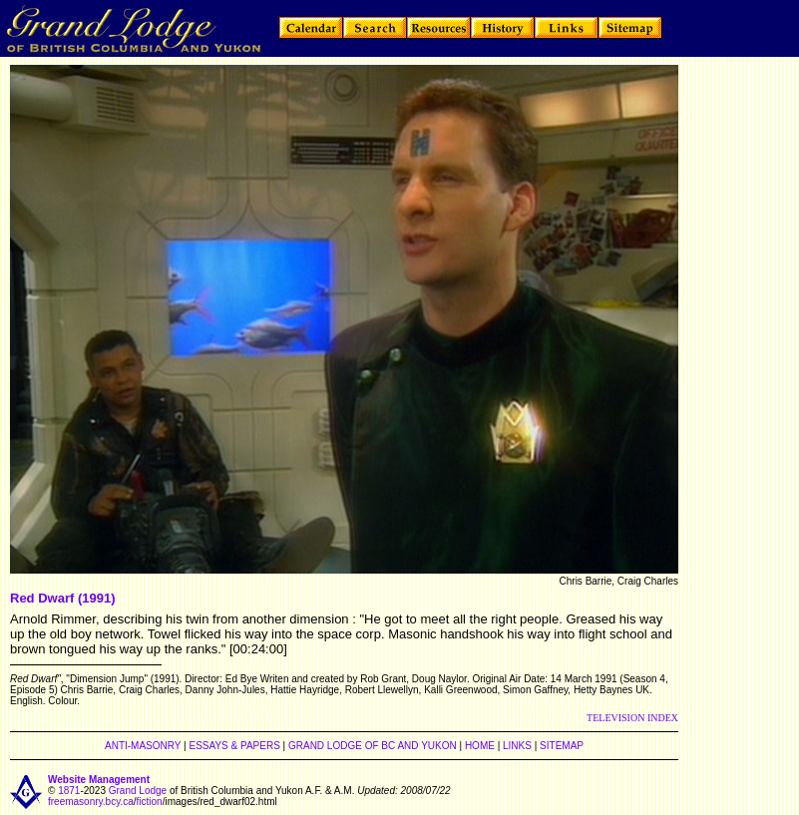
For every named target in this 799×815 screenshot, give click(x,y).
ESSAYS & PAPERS (234, 745)
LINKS (517, 745)
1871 (69, 790)
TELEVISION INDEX (632, 717)
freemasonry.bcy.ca (91, 801)
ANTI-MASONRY (143, 745)
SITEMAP (562, 745)
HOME (480, 745)
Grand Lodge (138, 790)
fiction (150, 801)
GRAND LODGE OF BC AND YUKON (372, 745)
